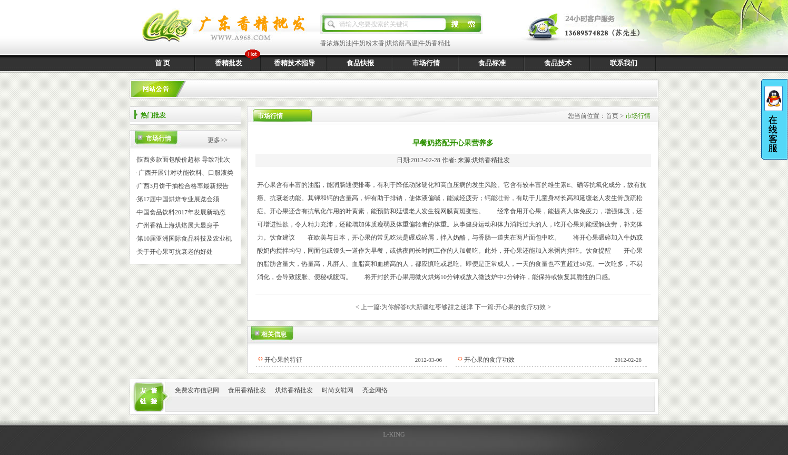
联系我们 (623, 63)
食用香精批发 (247, 390)
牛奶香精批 (434, 43)
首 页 (162, 63)
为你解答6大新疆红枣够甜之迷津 (427, 307)
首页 (612, 116)
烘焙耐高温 (402, 43)
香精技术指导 (294, 63)
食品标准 (492, 63)
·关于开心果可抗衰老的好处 (174, 251)
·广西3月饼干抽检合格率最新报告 (182, 186)
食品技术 (558, 63)
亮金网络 (375, 390)
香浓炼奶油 (336, 43)
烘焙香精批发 (294, 390)
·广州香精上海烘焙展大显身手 (177, 225)
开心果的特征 (283, 359)
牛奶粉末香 (369, 43)
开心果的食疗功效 (520, 307)
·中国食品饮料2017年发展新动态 (180, 212)
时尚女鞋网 (337, 390)
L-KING (394, 434)
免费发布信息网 (197, 390)
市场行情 (426, 63)
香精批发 (228, 63)
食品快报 (360, 63)
